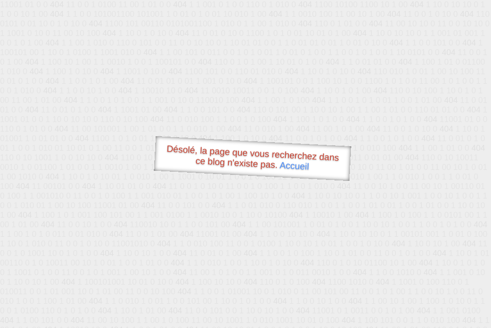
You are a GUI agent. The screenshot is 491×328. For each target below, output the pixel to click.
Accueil (294, 165)
